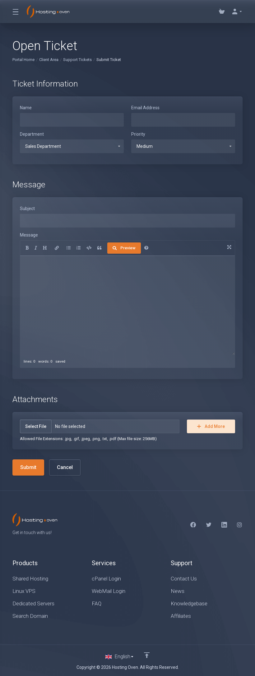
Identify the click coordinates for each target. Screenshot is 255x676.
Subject (27, 208)
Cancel (66, 467)
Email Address (145, 107)
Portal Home (23, 59)
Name (26, 107)
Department (32, 134)
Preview (124, 248)
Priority (138, 134)
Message (29, 234)
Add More (211, 426)
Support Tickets (77, 59)
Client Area (48, 59)
